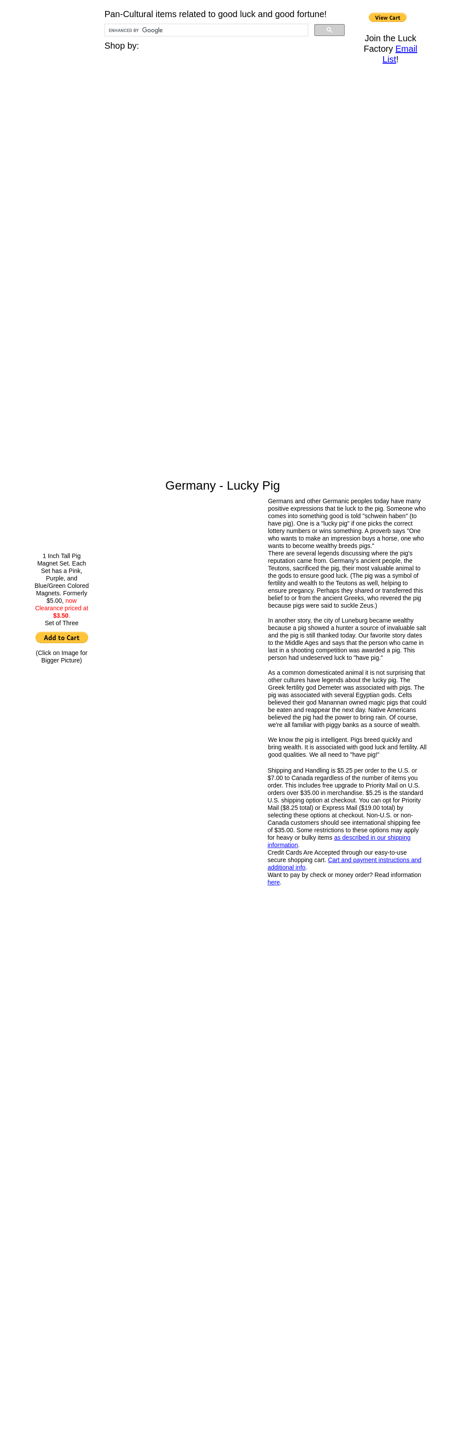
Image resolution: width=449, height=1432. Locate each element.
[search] (205, 30)
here (273, 882)
